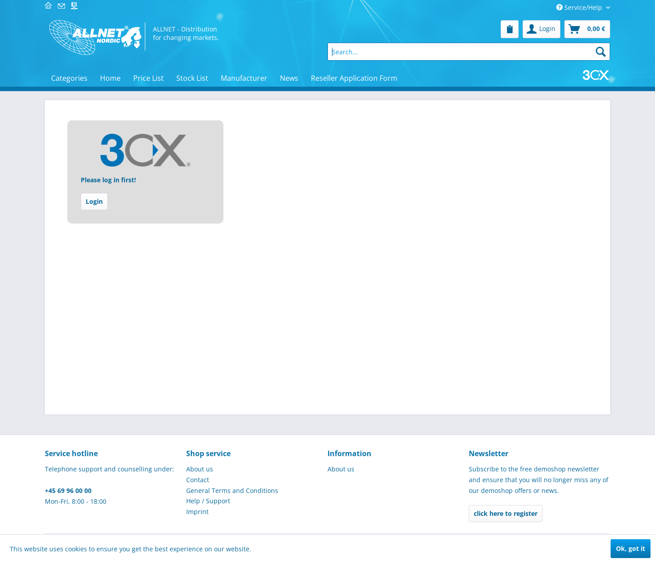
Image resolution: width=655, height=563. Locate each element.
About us (199, 469)
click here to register (505, 513)
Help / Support (208, 501)
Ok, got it (630, 548)
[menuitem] (510, 29)
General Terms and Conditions (232, 490)
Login (94, 201)
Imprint (197, 511)
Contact (197, 479)
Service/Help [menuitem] (580, 7)
